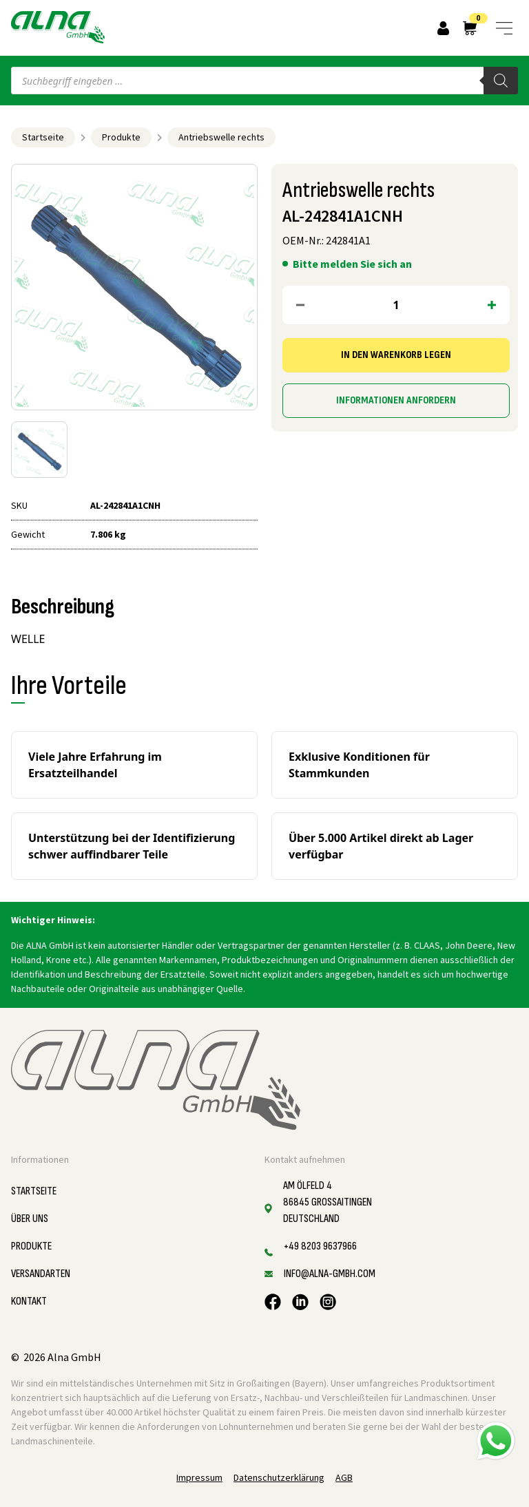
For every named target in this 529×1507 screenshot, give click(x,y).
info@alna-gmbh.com (329, 1274)
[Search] (501, 80)
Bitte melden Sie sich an (352, 264)
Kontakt (29, 1301)
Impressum (199, 1477)
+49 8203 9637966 (320, 1246)
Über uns (29, 1218)
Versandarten (40, 1274)
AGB (344, 1477)
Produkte (121, 137)
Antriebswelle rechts (221, 137)
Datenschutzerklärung (279, 1477)
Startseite (43, 137)
